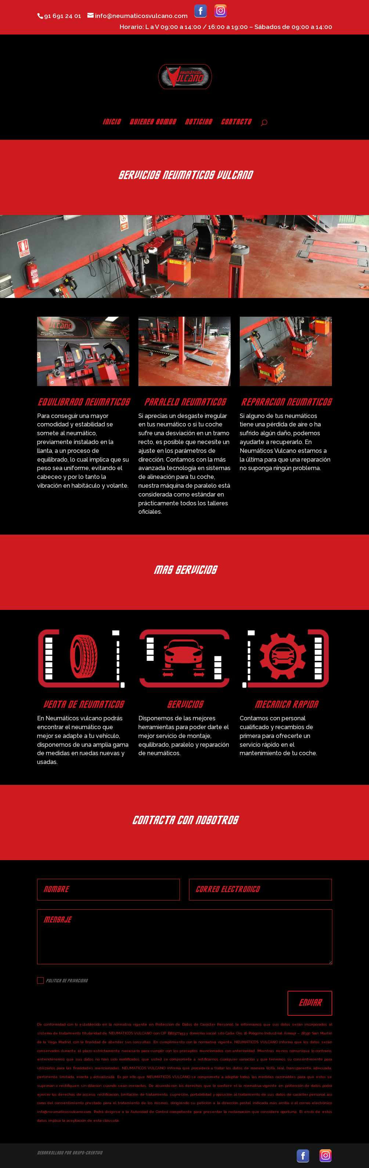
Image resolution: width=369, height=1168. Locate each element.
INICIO (111, 123)
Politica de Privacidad (62, 980)
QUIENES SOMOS (152, 123)
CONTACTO (236, 123)
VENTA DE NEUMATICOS (83, 704)
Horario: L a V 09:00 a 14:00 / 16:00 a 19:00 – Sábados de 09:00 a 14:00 (226, 27)
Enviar (310, 1003)
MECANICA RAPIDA (285, 704)
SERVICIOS (184, 704)
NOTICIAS (198, 123)
